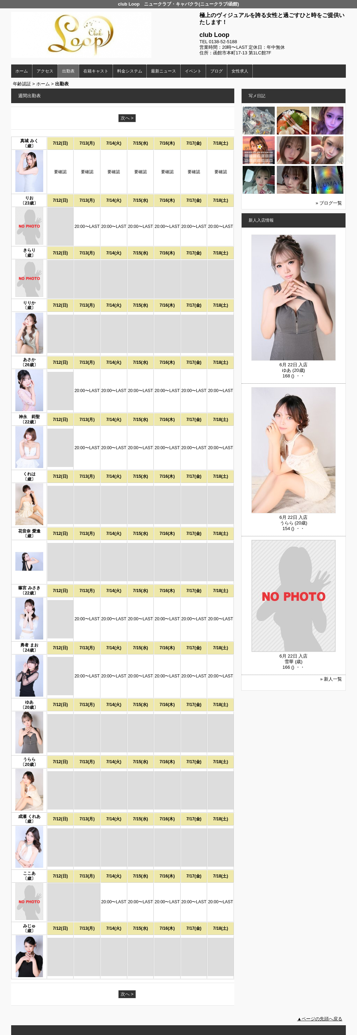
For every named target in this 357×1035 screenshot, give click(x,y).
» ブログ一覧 (329, 203)
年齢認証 (22, 83)
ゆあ (29, 702)
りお (29, 198)
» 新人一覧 (331, 679)
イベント (193, 71)
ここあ (29, 873)
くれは (29, 474)
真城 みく (29, 140)
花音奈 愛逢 (29, 531)
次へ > (127, 118)
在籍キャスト (95, 71)
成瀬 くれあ (29, 816)
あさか (29, 359)
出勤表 (68, 71)
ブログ (216, 71)
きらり (29, 250)
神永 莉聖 (29, 416)
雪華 (289, 661)
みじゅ (29, 925)
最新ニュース (163, 71)
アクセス (45, 71)
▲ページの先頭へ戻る (319, 1018)
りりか (29, 302)
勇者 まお (29, 645)
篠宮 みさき (29, 587)
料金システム (129, 71)
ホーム (21, 71)
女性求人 (239, 71)
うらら (29, 759)
